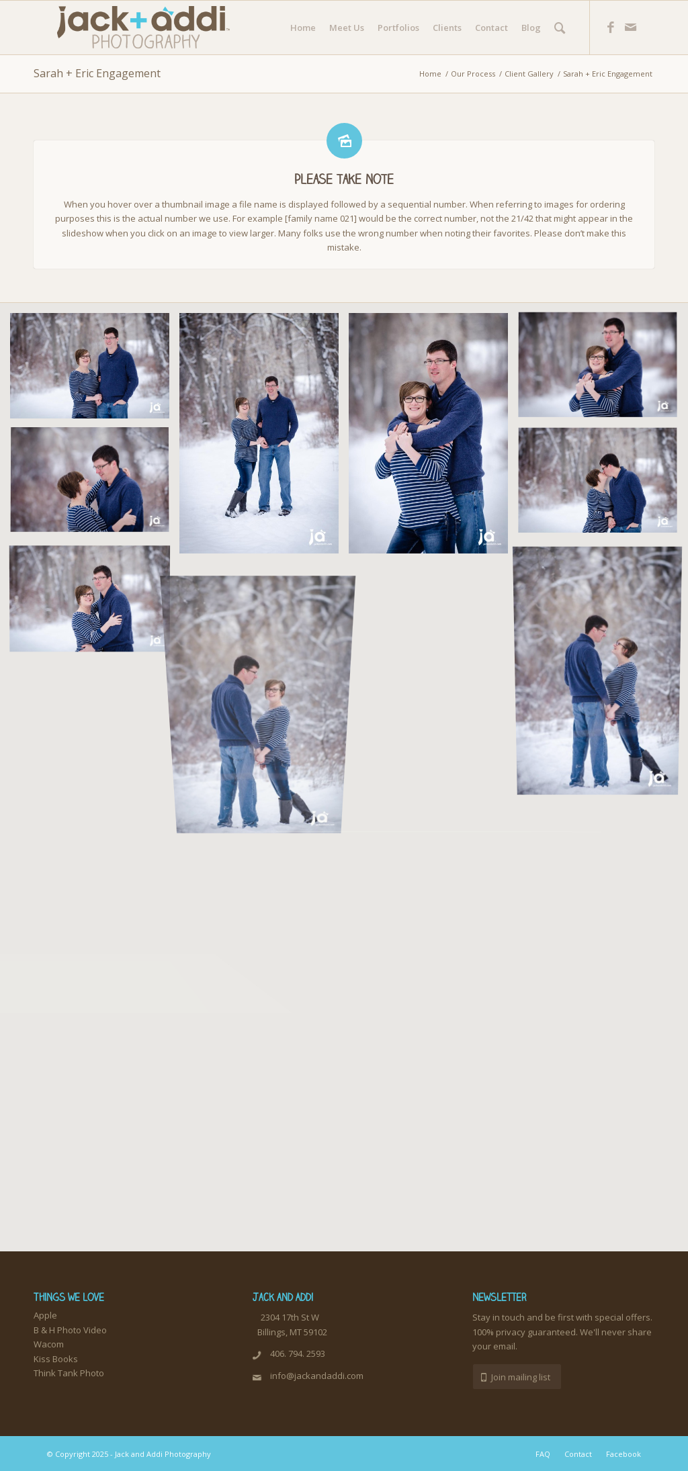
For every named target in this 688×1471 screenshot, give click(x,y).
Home (430, 74)
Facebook (623, 1454)
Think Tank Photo (69, 1373)
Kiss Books (56, 1359)
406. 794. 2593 (297, 1353)
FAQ (542, 1454)
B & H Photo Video (70, 1330)
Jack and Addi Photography (163, 1454)
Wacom (49, 1344)
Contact (578, 1454)
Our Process (473, 74)
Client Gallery (529, 74)
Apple (45, 1315)
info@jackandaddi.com (316, 1376)
